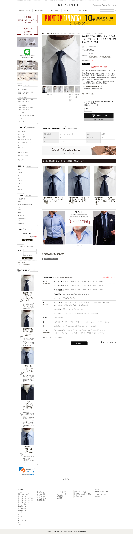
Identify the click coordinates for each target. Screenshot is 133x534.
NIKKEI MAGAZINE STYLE (26, 204)
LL (24, 121)
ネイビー (20, 175)
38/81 (23, 92)
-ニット (20, 514)
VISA (19, 210)
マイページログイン (63, 492)
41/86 (19, 102)
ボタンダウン (21, 137)
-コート (20, 518)
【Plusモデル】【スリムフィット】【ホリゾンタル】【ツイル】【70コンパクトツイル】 (28, 369)
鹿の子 (94, 330)
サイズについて (69, 10)
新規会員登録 (21, 262)
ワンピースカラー (80, 313)
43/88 (27, 102)
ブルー (20, 172)
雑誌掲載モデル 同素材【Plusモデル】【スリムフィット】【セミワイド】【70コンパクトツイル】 (28, 332)
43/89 (27, 109)
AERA (19, 221)
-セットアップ (22, 520)
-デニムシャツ (22, 510)
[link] (27, 471)
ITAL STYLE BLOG (100, 494)
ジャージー (101, 330)
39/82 (27, 92)
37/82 (19, 100)
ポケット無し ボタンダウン (25, 142)
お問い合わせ (83, 10)
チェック (71, 326)
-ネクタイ (20, 512)
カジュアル (21, 160)
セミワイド (21, 134)
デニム (82, 333)
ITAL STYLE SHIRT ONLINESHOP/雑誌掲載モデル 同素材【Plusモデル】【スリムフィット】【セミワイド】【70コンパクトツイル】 (66, 5)
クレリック (86, 326)
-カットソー (21, 522)
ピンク (20, 181)
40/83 (31, 92)
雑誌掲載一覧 (21, 199)
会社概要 (59, 498)
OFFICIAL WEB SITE (101, 492)
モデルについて (46, 332)
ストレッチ (77, 330)
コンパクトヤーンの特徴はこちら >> (92, 86)
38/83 (23, 100)
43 (33, 115)
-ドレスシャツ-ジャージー (26, 502)
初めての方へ (39, 10)
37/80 (19, 92)
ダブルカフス (58, 318)
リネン (89, 333)
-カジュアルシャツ (23, 508)
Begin (19, 212)
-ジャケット (21, 516)
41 (28, 115)
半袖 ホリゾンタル (23, 152)
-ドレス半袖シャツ (23, 504)
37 (18, 115)
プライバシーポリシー (81, 492)
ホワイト (20, 170)
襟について (45, 304)
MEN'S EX (21, 215)
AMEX (19, 201)
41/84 (19, 94)
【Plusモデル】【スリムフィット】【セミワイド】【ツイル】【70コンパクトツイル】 (28, 450)
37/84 (19, 108)
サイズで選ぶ (50, 33)
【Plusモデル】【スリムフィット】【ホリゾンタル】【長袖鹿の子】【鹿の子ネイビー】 (28, 405)
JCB (19, 207)
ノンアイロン (67, 330)
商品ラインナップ (24, 10)
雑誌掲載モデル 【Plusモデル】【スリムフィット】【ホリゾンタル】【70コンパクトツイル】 (28, 296)
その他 (20, 189)
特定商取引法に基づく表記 (82, 494)
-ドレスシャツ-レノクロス (26, 500)
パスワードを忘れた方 (24, 264)
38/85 (23, 108)
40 (25, 115)
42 (30, 115)
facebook (97, 496)
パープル (20, 183)
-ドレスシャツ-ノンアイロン (26, 498)
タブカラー (21, 148)
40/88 (31, 108)
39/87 (27, 108)
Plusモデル (58, 330)
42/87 (23, 102)
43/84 (27, 94)
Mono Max (21, 223)
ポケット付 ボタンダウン (25, 139)
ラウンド (20, 145)
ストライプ (62, 326)
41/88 (19, 109)
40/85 (31, 100)
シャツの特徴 (54, 10)
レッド (20, 186)
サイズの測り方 (42, 498)
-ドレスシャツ (22, 496)
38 (20, 115)
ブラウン (20, 178)
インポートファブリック (62, 333)
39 (23, 115)
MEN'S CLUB (22, 218)
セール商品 (58, 337)
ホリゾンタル (21, 131)
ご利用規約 (60, 496)
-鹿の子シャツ (22, 506)
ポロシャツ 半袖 (92, 313)
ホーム (43, 33)
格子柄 (78, 326)
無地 (56, 326)
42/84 (23, 94)
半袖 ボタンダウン (23, 155)
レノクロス (86, 330)
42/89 (23, 109)
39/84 (27, 100)
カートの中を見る (62, 494)
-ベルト (20, 524)
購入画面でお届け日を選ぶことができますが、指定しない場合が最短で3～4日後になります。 (100, 57)
